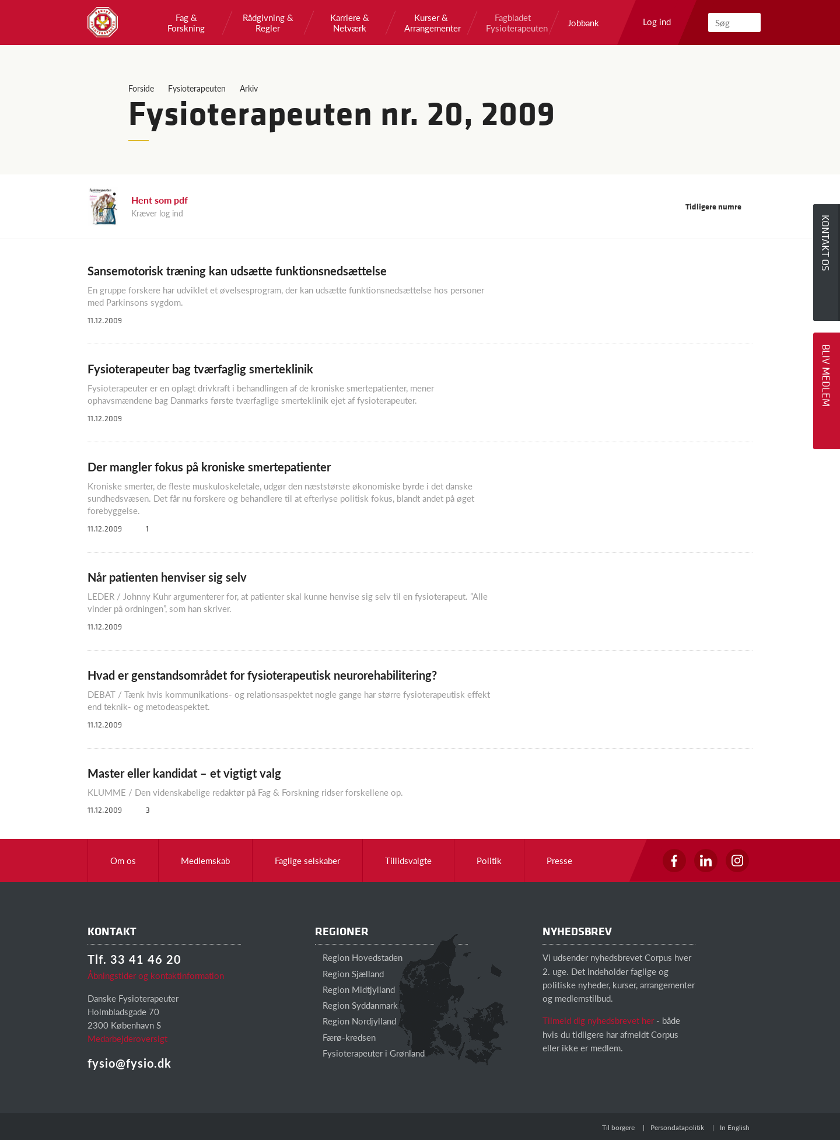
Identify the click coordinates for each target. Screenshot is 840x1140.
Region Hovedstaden (358, 957)
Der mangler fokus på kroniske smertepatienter (209, 467)
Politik (489, 860)
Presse (559, 860)
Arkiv (249, 88)
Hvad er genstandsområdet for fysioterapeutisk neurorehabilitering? (262, 675)
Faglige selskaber (307, 860)
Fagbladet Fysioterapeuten (513, 22)
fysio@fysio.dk (130, 1063)
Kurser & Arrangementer (431, 22)
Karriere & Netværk (349, 22)
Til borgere (618, 1127)
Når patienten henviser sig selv (167, 577)
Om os (123, 860)
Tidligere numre (718, 206)
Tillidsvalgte (408, 860)
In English (735, 1127)
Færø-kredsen (345, 1037)
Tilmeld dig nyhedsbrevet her (598, 1020)
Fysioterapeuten (197, 88)
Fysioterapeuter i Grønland (370, 1053)
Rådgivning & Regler (268, 22)
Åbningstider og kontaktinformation (156, 975)
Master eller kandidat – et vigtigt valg (184, 773)
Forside (141, 88)
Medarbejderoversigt (127, 1038)
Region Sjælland (349, 973)
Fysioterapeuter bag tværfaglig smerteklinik (200, 369)
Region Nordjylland (355, 1021)
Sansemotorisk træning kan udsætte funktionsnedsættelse (237, 271)
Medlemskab (205, 860)
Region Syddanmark (356, 1005)
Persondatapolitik (677, 1127)
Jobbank (583, 23)
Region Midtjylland (355, 989)
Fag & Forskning (186, 22)
